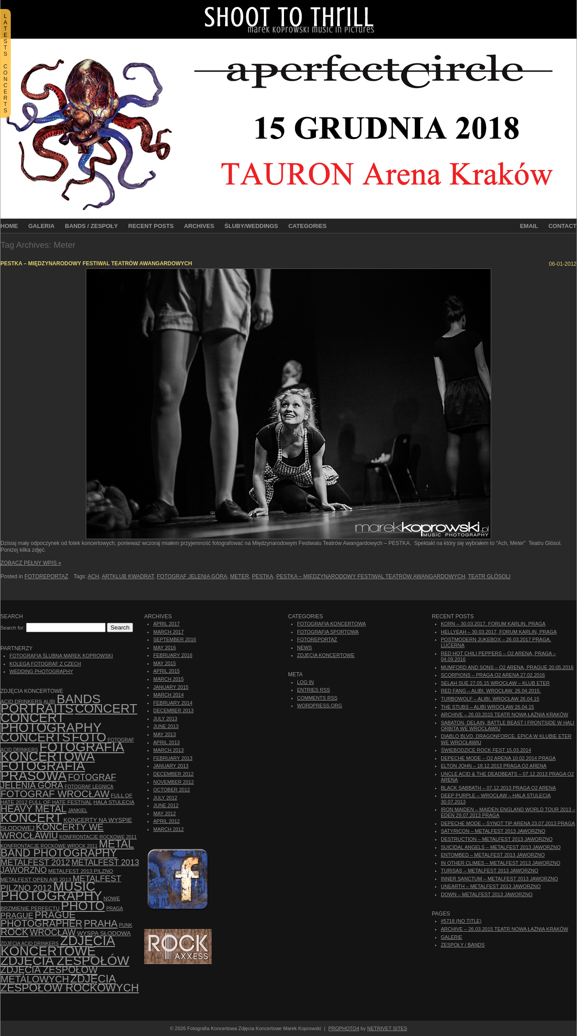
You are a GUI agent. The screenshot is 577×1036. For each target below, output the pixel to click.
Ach (93, 576)
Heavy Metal (33, 809)
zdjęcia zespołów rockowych (69, 983)
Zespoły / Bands (463, 944)
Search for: (12, 627)
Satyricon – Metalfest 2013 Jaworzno (493, 831)
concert (106, 708)
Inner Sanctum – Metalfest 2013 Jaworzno (499, 878)
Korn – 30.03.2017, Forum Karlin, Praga (493, 623)
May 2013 (164, 734)
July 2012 (165, 797)
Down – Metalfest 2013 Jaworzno (487, 894)
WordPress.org (319, 705)
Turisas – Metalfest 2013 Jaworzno (489, 870)
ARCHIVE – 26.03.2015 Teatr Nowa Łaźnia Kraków (504, 714)
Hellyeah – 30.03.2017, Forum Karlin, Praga (499, 631)
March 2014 (168, 694)
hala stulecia (113, 802)
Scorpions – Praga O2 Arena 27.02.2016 (493, 675)
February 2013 (172, 758)
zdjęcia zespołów (64, 960)
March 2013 (168, 750)
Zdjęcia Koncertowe (326, 655)
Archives (199, 226)
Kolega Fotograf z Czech (45, 663)
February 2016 (172, 655)
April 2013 (166, 742)
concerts (35, 737)
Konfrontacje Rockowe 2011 (98, 837)
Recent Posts (150, 226)
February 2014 (172, 703)
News (304, 647)
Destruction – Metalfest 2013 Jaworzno (497, 839)
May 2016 (164, 647)
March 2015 (168, 679)
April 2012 (166, 821)
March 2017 (168, 631)
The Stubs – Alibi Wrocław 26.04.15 (487, 707)
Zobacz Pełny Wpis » (30, 563)
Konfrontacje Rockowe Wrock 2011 (49, 845)
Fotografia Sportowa (328, 631)
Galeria (41, 226)
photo (83, 906)
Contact (562, 226)
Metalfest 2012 (35, 862)
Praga (114, 908)
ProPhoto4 (343, 1028)
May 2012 (164, 813)
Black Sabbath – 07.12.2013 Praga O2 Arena (498, 787)
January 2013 (170, 765)
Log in (305, 682)
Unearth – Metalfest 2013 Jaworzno (491, 886)
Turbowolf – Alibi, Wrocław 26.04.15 (490, 698)
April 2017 (166, 623)
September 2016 (174, 639)
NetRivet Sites (387, 1028)
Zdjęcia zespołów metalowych (49, 974)
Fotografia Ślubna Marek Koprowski (61, 655)
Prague (16, 915)
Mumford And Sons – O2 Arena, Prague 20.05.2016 (507, 667)
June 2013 (165, 726)
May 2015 (164, 663)
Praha (100, 923)
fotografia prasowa (42, 770)
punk (126, 925)
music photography (51, 891)
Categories (307, 226)
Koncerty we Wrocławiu (51, 831)
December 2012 (173, 774)
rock (14, 932)
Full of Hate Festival (60, 802)
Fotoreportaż (46, 576)
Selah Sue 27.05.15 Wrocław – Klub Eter (495, 683)
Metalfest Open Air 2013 (35, 879)
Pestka (262, 576)
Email (529, 226)
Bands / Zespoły (91, 226)
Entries (313, 689)
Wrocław (52, 932)
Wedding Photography (41, 671)
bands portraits (50, 703)
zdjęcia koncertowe (57, 945)
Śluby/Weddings (251, 226)
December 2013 (173, 710)
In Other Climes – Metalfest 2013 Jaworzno (500, 863)
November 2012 (173, 782)
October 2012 (171, 789)
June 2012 (165, 805)
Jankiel (77, 810)
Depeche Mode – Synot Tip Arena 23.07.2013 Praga (508, 823)
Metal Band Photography (67, 848)
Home (9, 226)
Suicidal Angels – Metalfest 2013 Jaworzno (501, 847)
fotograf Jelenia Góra (192, 576)
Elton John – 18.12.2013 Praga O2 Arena (493, 765)
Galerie (451, 937)
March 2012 (168, 829)
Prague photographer (41, 919)
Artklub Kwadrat (128, 576)
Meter (239, 576)
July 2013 (165, 718)
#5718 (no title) (461, 921)
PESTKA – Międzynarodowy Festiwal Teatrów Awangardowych (96, 263)
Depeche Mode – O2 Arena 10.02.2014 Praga (498, 758)
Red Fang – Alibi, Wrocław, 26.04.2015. (491, 690)
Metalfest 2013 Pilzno (80, 871)
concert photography (51, 722)
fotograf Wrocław (55, 793)
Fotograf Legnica (89, 786)
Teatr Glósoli (489, 576)
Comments (317, 698)
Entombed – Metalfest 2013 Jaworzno (493, 854)
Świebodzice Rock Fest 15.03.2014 (486, 750)
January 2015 (170, 687)
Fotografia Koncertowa (62, 752)
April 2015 (166, 671)
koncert (31, 818)
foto (89, 737)
